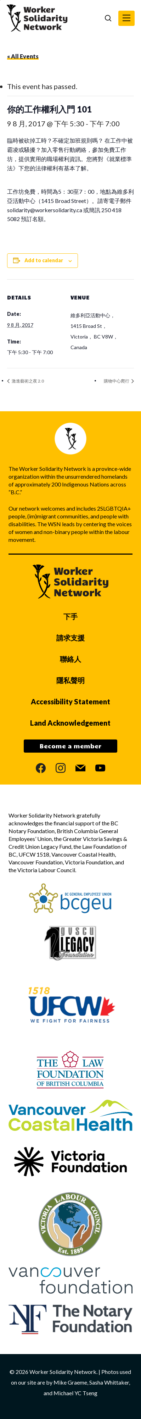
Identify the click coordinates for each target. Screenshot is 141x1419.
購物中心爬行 (117, 381)
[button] (126, 18)
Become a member (70, 745)
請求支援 (70, 637)
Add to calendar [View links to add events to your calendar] (43, 260)
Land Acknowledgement (70, 723)
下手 (70, 616)
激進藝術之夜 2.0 (27, 381)
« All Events (23, 56)
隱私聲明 (70, 680)
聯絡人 (70, 659)
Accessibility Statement (70, 701)
